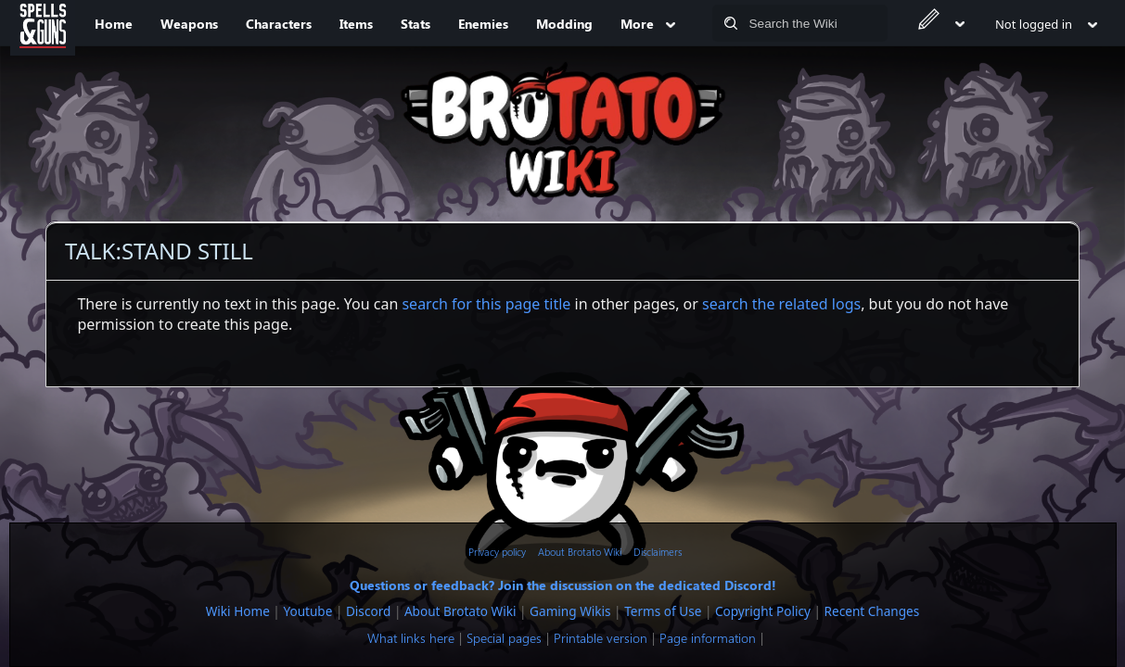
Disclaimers (657, 552)
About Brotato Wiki (579, 552)
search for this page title (486, 304)
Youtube (307, 611)
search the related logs (781, 304)
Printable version (600, 638)
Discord (368, 611)
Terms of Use (662, 611)
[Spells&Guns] (42, 23)
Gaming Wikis (570, 611)
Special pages (504, 638)
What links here (410, 638)
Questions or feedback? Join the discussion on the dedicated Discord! (563, 584)
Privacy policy (497, 552)
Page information (707, 638)
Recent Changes (872, 611)
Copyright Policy (763, 611)
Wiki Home (238, 611)
